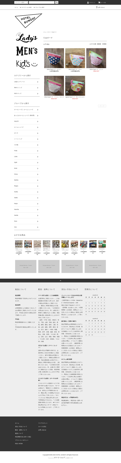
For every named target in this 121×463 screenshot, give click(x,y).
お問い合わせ (100, 7)
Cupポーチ (54, 32)
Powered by (60, 458)
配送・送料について (21, 430)
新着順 (104, 44)
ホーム (16, 7)
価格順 (99, 44)
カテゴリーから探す (25, 7)
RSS (16, 443)
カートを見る (42, 426)
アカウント (91, 2)
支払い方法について (21, 426)
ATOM (21, 443)
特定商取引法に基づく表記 (23, 437)
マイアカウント (43, 423)
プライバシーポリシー (21, 440)
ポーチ (49, 32)
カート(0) (102, 2)
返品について (19, 433)
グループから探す (38, 7)
